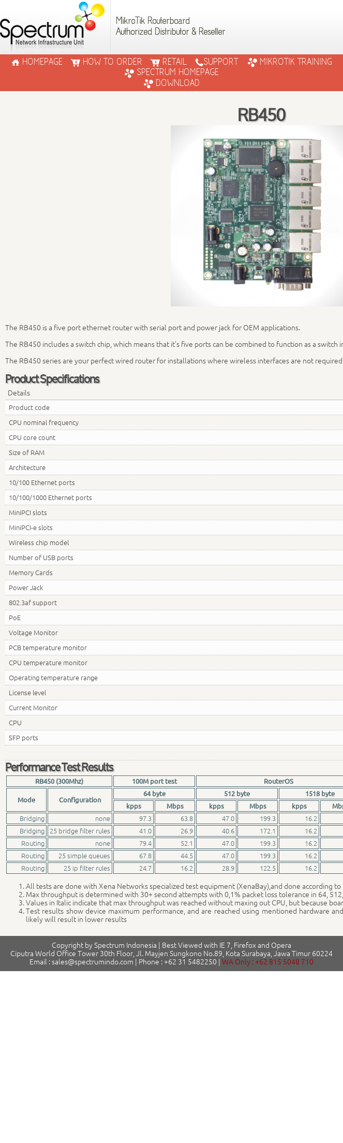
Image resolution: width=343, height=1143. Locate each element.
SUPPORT (216, 62)
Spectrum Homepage (172, 72)
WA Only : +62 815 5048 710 (268, 962)
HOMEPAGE (37, 62)
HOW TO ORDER (106, 62)
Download (172, 83)
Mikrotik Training (290, 62)
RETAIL (169, 62)
